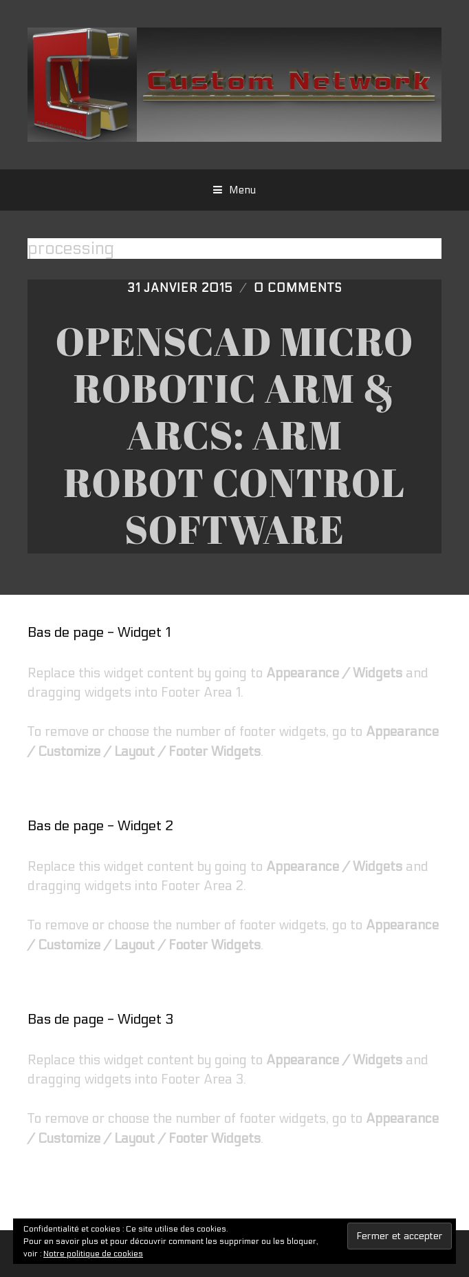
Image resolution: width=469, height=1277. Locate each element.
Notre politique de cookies (93, 1253)
